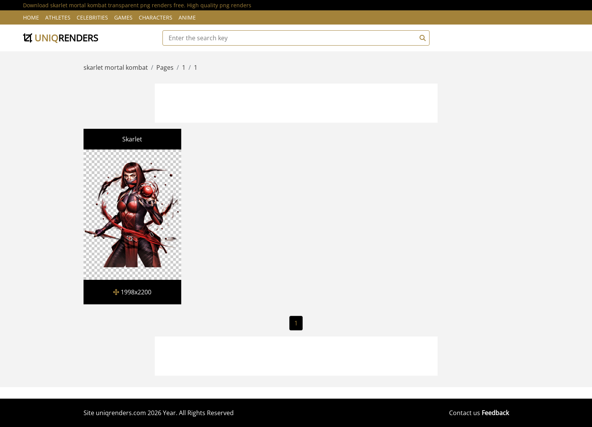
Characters (155, 17)
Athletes (58, 17)
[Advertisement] (296, 102)
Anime (187, 17)
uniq (60, 37)
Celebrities (92, 17)
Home (31, 17)
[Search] (421, 38)
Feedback (495, 413)
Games (123, 17)
